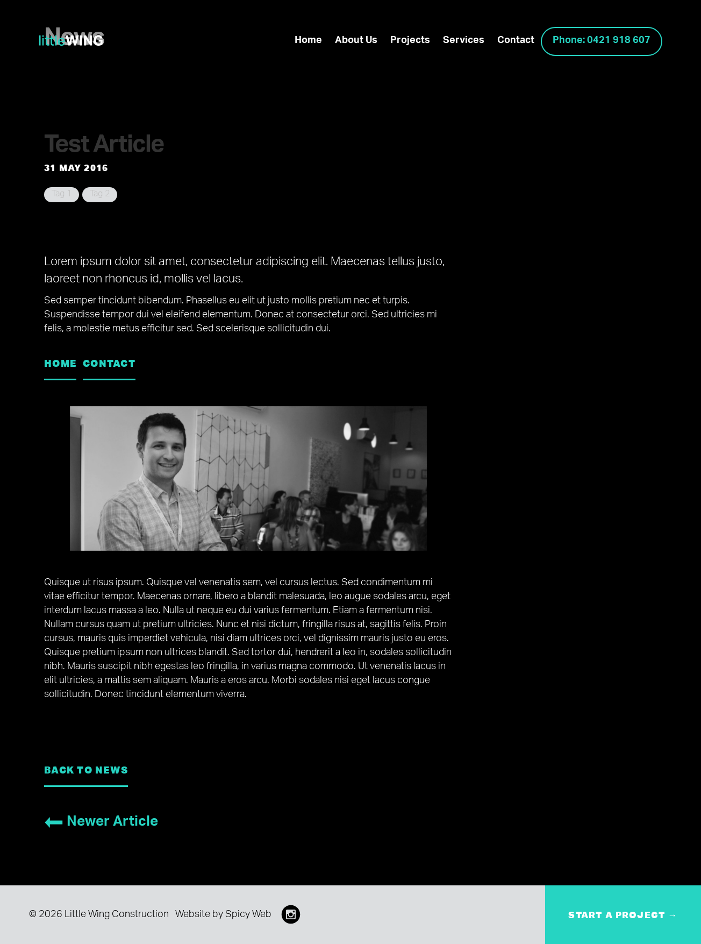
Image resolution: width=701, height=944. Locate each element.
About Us (356, 41)
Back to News (86, 770)
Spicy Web (248, 915)
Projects (410, 41)
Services (463, 41)
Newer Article (101, 823)
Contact (515, 41)
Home (308, 41)
